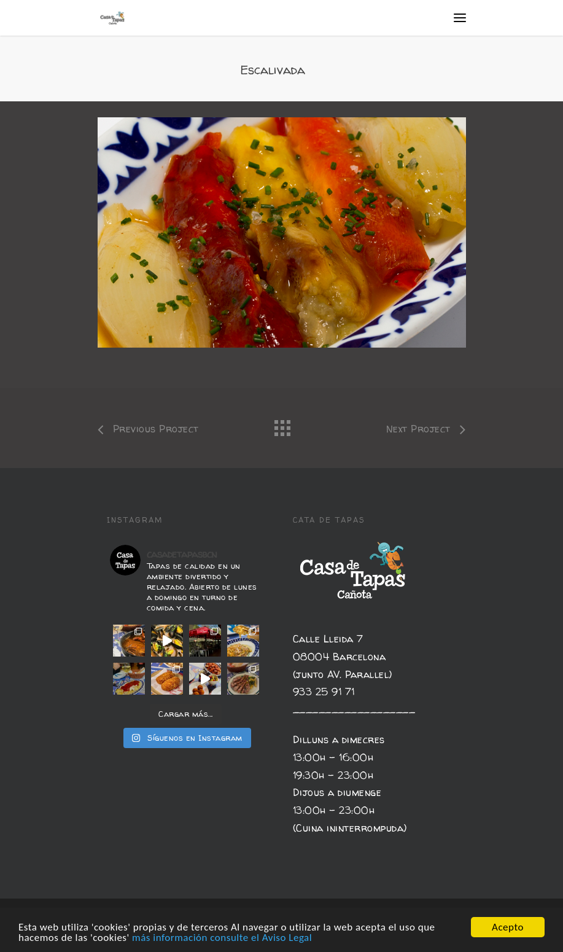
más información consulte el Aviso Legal (222, 940)
